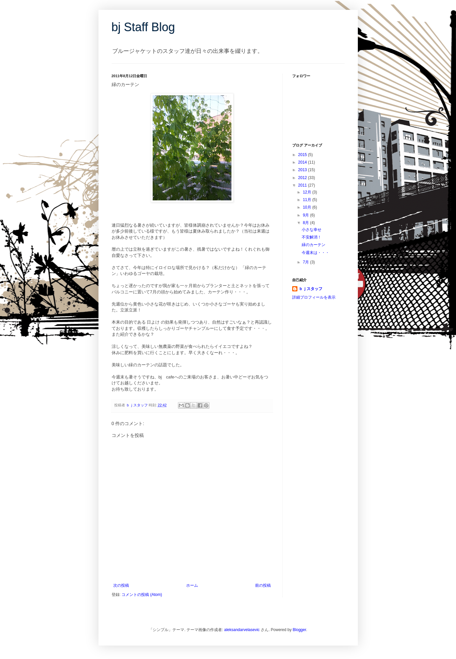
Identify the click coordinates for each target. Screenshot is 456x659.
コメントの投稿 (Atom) (141, 594)
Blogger (299, 629)
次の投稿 (121, 585)
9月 (306, 215)
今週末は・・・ (315, 252)
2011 (303, 185)
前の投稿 (263, 585)
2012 (303, 177)
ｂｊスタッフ (310, 288)
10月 (307, 207)
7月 (306, 262)
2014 (303, 162)
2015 (303, 154)
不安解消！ (311, 237)
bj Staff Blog (143, 27)
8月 (306, 222)
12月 (307, 192)
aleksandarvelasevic (242, 629)
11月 (307, 199)
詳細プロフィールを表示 (314, 297)
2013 (303, 170)
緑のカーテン (313, 244)
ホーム (192, 585)
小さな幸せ (311, 229)
